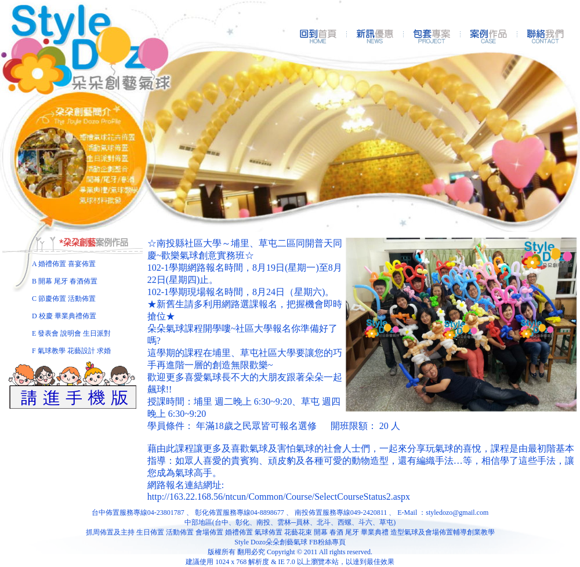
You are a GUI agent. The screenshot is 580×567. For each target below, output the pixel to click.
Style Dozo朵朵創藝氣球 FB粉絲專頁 (289, 542)
